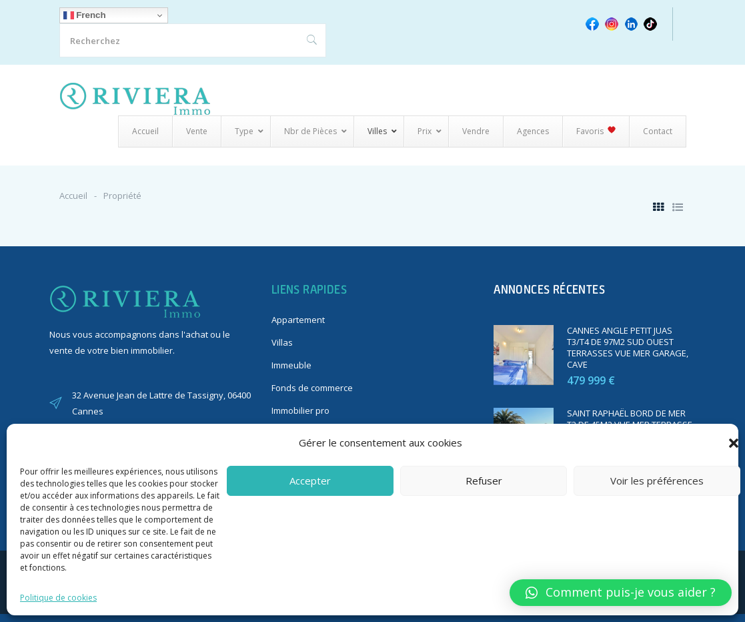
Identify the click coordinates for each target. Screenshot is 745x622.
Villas (282, 342)
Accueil (73, 196)
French (84, 15)
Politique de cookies (58, 597)
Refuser (484, 480)
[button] (733, 443)
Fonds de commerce (312, 388)
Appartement (298, 320)
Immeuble (291, 365)
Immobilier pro (300, 410)
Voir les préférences (657, 480)
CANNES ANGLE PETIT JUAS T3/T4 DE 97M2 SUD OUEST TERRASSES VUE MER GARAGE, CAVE (627, 347)
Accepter (310, 480)
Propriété (122, 196)
